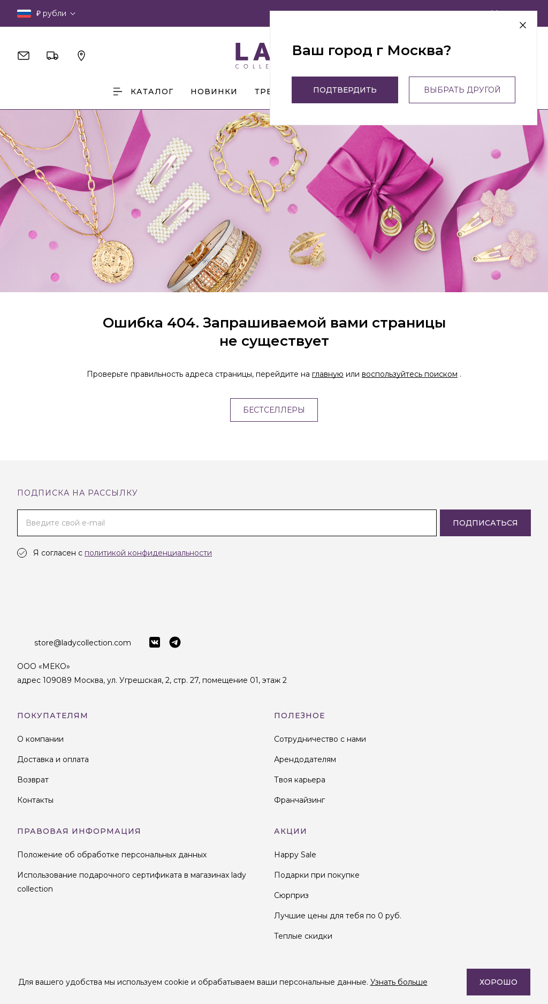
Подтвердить (345, 90)
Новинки (214, 91)
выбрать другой (462, 90)
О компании (40, 739)
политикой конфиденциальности (148, 553)
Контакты (35, 800)
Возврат (33, 780)
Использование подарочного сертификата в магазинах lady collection (131, 882)
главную (328, 374)
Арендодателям (305, 759)
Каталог (142, 91)
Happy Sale (295, 855)
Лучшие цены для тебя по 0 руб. (337, 916)
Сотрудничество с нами (320, 739)
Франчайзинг (299, 800)
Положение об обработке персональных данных (112, 855)
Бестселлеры (274, 410)
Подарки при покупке (317, 875)
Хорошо (498, 982)
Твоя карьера (299, 780)
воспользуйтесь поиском (410, 374)
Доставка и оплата (53, 759)
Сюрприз (291, 895)
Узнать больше (399, 982)
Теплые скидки (303, 936)
